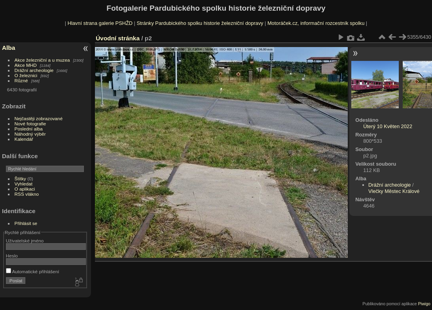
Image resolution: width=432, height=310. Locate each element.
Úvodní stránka (118, 38)
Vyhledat (23, 183)
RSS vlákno (27, 194)
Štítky (20, 178)
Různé (21, 80)
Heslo (12, 255)
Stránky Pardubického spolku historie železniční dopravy (199, 23)
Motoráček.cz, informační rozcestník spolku (315, 23)
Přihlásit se (26, 223)
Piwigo (424, 303)
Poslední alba (29, 128)
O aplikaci (25, 188)
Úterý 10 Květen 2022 (387, 126)
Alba (8, 47)
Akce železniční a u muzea (42, 59)
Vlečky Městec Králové (393, 191)
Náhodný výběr (30, 133)
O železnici (26, 75)
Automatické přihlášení (32, 271)
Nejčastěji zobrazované (39, 118)
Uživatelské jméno (25, 240)
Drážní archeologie (34, 70)
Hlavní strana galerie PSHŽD (100, 23)
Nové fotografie (30, 123)
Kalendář (24, 139)
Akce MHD (26, 65)
